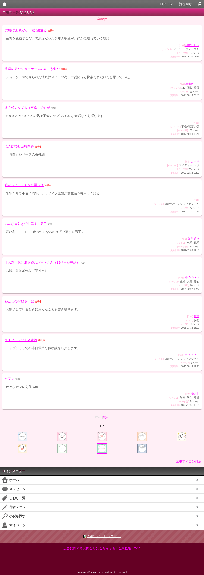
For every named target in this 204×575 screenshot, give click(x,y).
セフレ (9, 378)
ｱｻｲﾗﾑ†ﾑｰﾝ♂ (192, 277)
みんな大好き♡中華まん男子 (26, 224)
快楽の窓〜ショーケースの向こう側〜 (32, 69)
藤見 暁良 (193, 238)
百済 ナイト (192, 355)
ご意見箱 (124, 548)
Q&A (137, 548)
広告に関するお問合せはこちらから (89, 548)
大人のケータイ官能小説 (4, 4)
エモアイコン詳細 (189, 461)
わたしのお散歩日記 (19, 301)
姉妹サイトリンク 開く (102, 536)
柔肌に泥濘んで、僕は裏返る (26, 30)
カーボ (195, 161)
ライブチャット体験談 (21, 340)
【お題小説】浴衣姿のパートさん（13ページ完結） (42, 262)
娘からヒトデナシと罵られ (24, 185)
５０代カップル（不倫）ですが (27, 107)
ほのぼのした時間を (19, 146)
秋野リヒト (192, 45)
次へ (106, 417)
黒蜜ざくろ (192, 84)
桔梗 (196, 316)
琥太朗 (195, 393)
